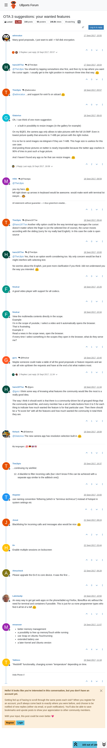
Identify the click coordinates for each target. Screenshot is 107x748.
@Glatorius (27, 432)
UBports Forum (29, 5)
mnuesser (17, 625)
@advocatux (29, 90)
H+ (13, 545)
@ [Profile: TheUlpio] (18, 69)
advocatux (17, 35)
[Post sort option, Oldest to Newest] (83, 27)
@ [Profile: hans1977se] (19, 224)
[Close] (101, 690)
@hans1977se (29, 220)
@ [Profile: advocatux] (18, 94)
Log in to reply (96, 27)
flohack (15, 432)
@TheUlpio (31, 65)
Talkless (16, 660)
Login (20, 723)
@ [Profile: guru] (15, 391)
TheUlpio (16, 90)
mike (14, 179)
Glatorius (16, 115)
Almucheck (17, 571)
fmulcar (16, 287)
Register (10, 723)
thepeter (16, 495)
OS (18, 22)
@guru (29, 387)
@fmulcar (23, 358)
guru (14, 358)
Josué (15, 520)
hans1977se (18, 65)
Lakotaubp (17, 596)
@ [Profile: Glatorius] (18, 436)
